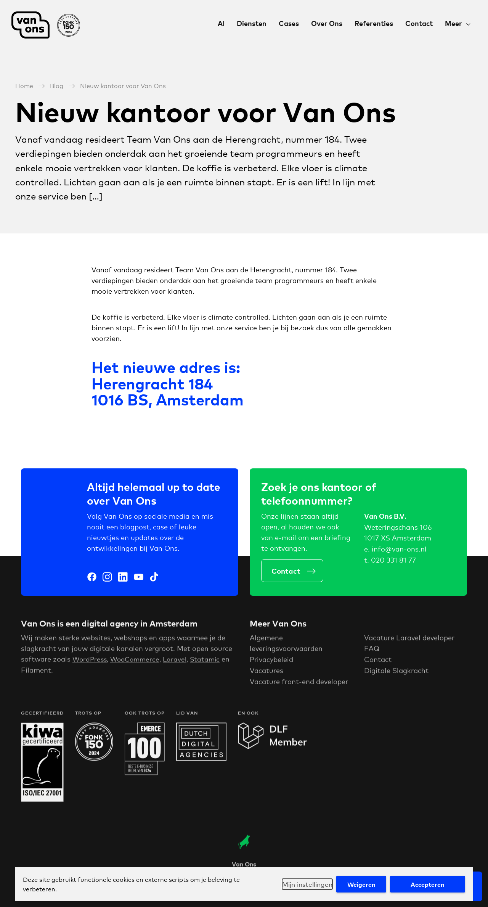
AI (221, 23)
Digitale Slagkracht (396, 672)
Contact (419, 23)
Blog (56, 84)
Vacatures (266, 672)
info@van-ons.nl (399, 550)
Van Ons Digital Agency (45, 25)
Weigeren (358, 884)
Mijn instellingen (300, 884)
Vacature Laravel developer (409, 639)
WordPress (90, 661)
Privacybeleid (271, 661)
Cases (289, 23)
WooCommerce (138, 661)
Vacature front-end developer (299, 683)
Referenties (374, 23)
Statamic (210, 661)
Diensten (251, 23)
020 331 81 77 (393, 561)
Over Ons (326, 23)
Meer (453, 23)
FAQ (371, 650)
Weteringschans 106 (398, 528)
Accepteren (426, 884)
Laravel (179, 661)
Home (24, 84)
